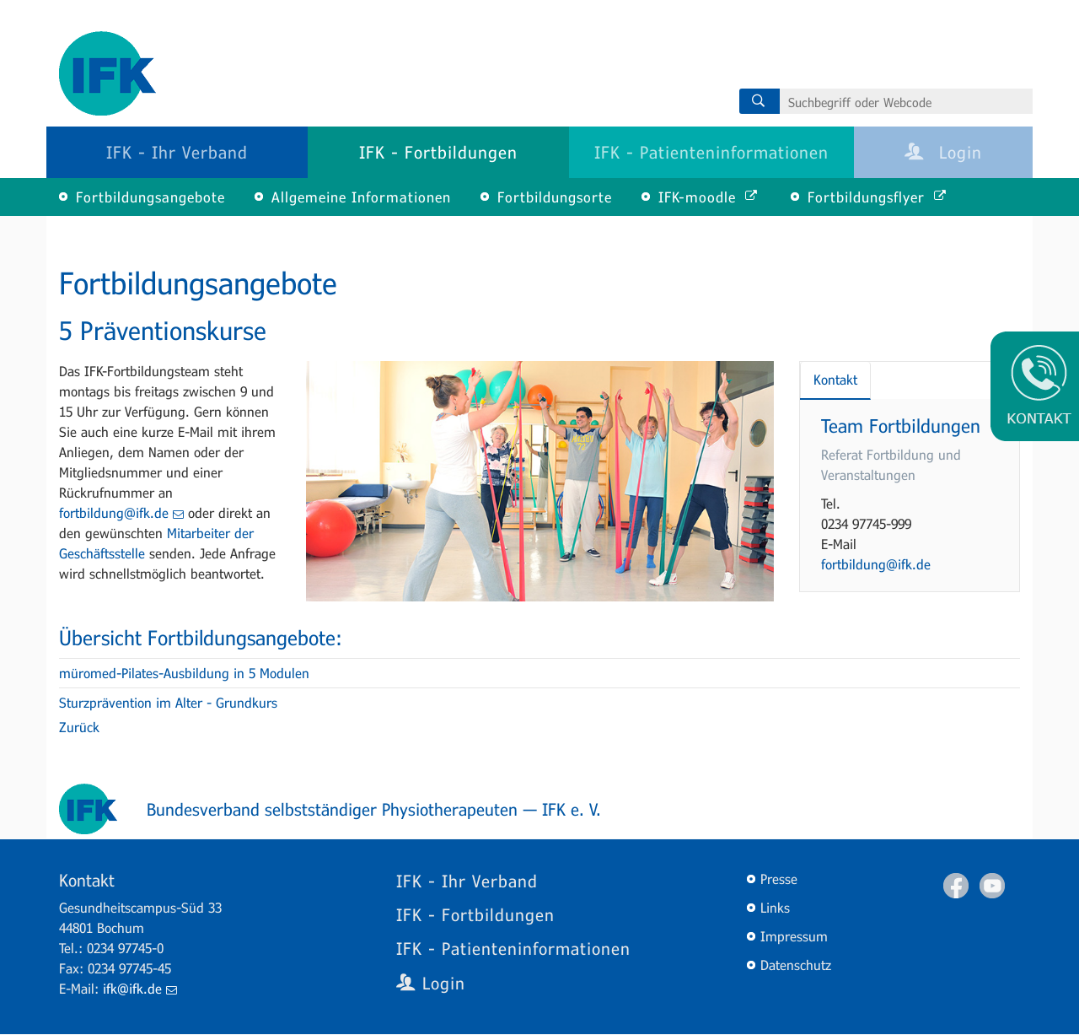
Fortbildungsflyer (877, 197)
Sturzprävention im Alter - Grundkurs (168, 702)
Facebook (956, 885)
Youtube (992, 885)
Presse (778, 879)
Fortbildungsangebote (150, 197)
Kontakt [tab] (835, 379)
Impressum (794, 936)
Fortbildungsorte (554, 197)
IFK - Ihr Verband (177, 152)
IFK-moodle (707, 197)
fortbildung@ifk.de (121, 512)
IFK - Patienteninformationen (711, 152)
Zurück (79, 727)
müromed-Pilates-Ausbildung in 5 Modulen (184, 673)
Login (943, 152)
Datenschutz (795, 965)
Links (775, 907)
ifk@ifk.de (140, 988)
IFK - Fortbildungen (438, 152)
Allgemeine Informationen (361, 197)
